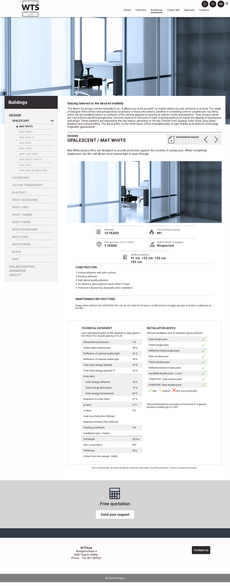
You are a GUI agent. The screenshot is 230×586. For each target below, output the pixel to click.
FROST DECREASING (25, 199)
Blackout (19, 192)
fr (213, 4)
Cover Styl (173, 9)
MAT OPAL (25, 142)
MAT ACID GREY (28, 153)
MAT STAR (25, 148)
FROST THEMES (22, 214)
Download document (187, 137)
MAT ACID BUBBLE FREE (33, 170)
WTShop (30, 8)
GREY (15, 259)
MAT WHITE (26, 126)
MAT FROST (26, 131)
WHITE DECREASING (25, 229)
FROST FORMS (21, 222)
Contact (204, 9)
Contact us (201, 550)
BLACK (16, 251)
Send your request (115, 515)
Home (127, 9)
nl (205, 4)
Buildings (157, 9)
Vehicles (140, 9)
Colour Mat (20, 177)
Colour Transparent (27, 185)
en (220, 4)
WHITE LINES (20, 237)
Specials (189, 9)
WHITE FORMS (21, 244)
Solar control (22, 266)
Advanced (17, 270)
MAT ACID (25, 164)
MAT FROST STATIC (30, 159)
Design (15, 115)
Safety (15, 275)
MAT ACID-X (26, 137)
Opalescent (20, 120)
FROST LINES (20, 207)
